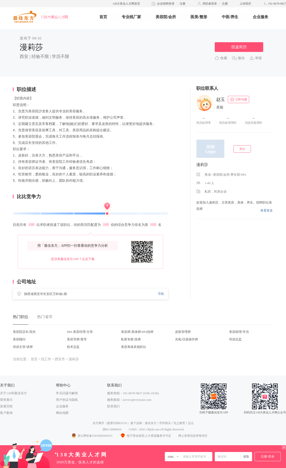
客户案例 (6, 413)
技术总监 (73, 347)
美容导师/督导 (77, 339)
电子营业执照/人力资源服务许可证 (145, 435)
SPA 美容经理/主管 (80, 332)
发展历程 (6, 406)
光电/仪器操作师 (186, 339)
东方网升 (98, 423)
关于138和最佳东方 (13, 393)
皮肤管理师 (183, 332)
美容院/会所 (166, 17)
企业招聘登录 (166, 3)
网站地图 (62, 413)
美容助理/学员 (239, 332)
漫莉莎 (202, 165)
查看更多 (266, 210)
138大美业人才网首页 (126, 3)
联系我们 (113, 406)
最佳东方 (151, 423)
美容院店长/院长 (24, 332)
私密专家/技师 (131, 339)
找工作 (46, 359)
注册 (182, 3)
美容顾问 (19, 339)
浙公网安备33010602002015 (91, 435)
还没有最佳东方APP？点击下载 (73, 259)
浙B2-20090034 (112, 429)
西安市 (60, 359)
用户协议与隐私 (67, 400)
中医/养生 (230, 17)
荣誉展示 (6, 400)
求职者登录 (209, 3)
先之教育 (179, 423)
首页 (103, 17)
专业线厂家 (131, 17)
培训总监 (235, 339)
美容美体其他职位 (133, 347)
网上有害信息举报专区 (192, 435)
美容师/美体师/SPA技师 (137, 332)
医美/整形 (199, 17)
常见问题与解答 (67, 393)
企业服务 (260, 17)
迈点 (191, 423)
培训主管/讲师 (23, 347)
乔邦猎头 (165, 423)
